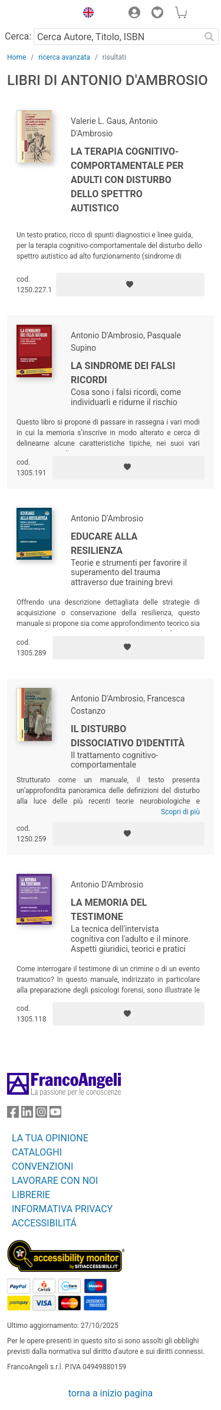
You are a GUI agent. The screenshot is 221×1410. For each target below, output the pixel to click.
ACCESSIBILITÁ (44, 1223)
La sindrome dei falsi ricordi (123, 373)
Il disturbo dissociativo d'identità (127, 736)
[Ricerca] (209, 36)
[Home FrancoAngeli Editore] (39, 14)
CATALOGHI (37, 1152)
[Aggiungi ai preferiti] (130, 284)
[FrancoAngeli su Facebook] (13, 1114)
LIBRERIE (31, 1194)
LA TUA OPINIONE (50, 1138)
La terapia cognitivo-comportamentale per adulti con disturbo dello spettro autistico (127, 180)
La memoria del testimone (109, 909)
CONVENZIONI (42, 1166)
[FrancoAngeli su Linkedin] (27, 1114)
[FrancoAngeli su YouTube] (55, 1114)
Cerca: (18, 36)
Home (16, 57)
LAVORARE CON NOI (55, 1180)
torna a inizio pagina (110, 1393)
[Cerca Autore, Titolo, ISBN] (117, 36)
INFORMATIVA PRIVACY (62, 1209)
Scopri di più (180, 812)
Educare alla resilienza (104, 543)
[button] (85, 14)
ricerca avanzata (64, 57)
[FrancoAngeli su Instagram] (41, 1114)
